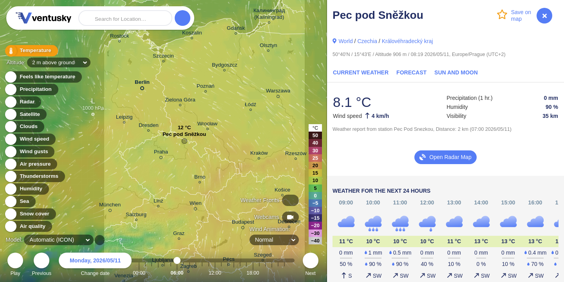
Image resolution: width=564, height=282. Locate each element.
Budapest (243, 223)
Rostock (119, 37)
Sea (20, 201)
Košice (282, 191)
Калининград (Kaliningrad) (269, 14)
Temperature (31, 50)
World (345, 41)
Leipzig (124, 118)
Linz (158, 202)
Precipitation (31, 89)
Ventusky (42, 18)
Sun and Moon (456, 72)
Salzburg (136, 216)
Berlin (142, 83)
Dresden (149, 126)
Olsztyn (268, 46)
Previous (41, 265)
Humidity (26, 189)
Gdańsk (236, 29)
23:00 (284, 273)
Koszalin (192, 34)
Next (310, 265)
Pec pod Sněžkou (184, 136)
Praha (161, 153)
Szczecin (163, 57)
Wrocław (207, 125)
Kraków (259, 154)
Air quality (28, 226)
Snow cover (30, 214)
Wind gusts (29, 151)
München (110, 206)
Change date (95, 265)
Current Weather (361, 72)
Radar (23, 102)
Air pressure (31, 164)
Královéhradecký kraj (407, 41)
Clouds (24, 126)
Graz (178, 234)
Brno (199, 178)
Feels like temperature (43, 77)
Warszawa (278, 92)
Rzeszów (296, 154)
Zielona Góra (180, 101)
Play (15, 265)
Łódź (250, 105)
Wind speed (30, 139)
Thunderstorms (34, 176)
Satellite (25, 114)
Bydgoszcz (224, 66)
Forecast (411, 72)
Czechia (367, 41)
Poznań (206, 87)
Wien (196, 204)
